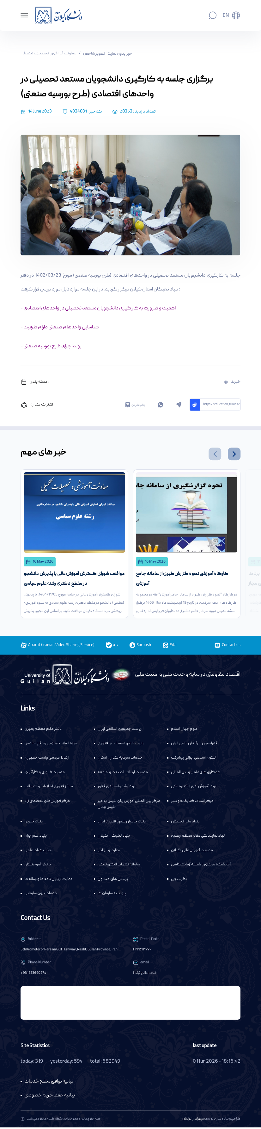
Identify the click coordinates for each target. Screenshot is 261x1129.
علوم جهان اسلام (184, 731)
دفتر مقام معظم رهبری (43, 731)
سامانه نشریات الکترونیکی (119, 867)
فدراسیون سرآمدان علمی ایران (194, 745)
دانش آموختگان (37, 867)
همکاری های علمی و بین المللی (195, 774)
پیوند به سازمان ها (112, 895)
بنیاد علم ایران (35, 838)
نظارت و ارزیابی (109, 852)
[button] (215, 454)
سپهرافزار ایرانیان (193, 1120)
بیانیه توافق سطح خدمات (48, 1083)
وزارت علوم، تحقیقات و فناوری (120, 745)
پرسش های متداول (113, 881)
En (226, 15)
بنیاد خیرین (33, 823)
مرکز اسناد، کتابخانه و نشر (192, 803)
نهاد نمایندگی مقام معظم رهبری (198, 838)
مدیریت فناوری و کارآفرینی (44, 774)
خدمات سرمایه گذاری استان (120, 760)
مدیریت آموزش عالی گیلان (192, 852)
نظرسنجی (179, 881)
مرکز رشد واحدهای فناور (117, 788)
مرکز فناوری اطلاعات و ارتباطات (48, 788)
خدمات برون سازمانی (41, 895)
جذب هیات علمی (38, 852)
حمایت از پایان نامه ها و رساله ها (48, 881)
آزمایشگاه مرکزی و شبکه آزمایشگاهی (201, 867)
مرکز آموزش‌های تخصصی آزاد (47, 803)
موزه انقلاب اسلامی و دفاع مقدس (50, 745)
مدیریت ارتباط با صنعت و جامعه (123, 774)
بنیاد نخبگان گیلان (114, 838)
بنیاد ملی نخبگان (185, 823)
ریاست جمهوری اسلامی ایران (120, 731)
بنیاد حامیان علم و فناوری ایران (122, 823)
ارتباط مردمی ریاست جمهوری (46, 760)
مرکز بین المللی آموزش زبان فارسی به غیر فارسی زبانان (129, 806)
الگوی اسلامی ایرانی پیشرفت (193, 760)
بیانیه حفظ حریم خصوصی (49, 1097)
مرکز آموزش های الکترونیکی (194, 788)
